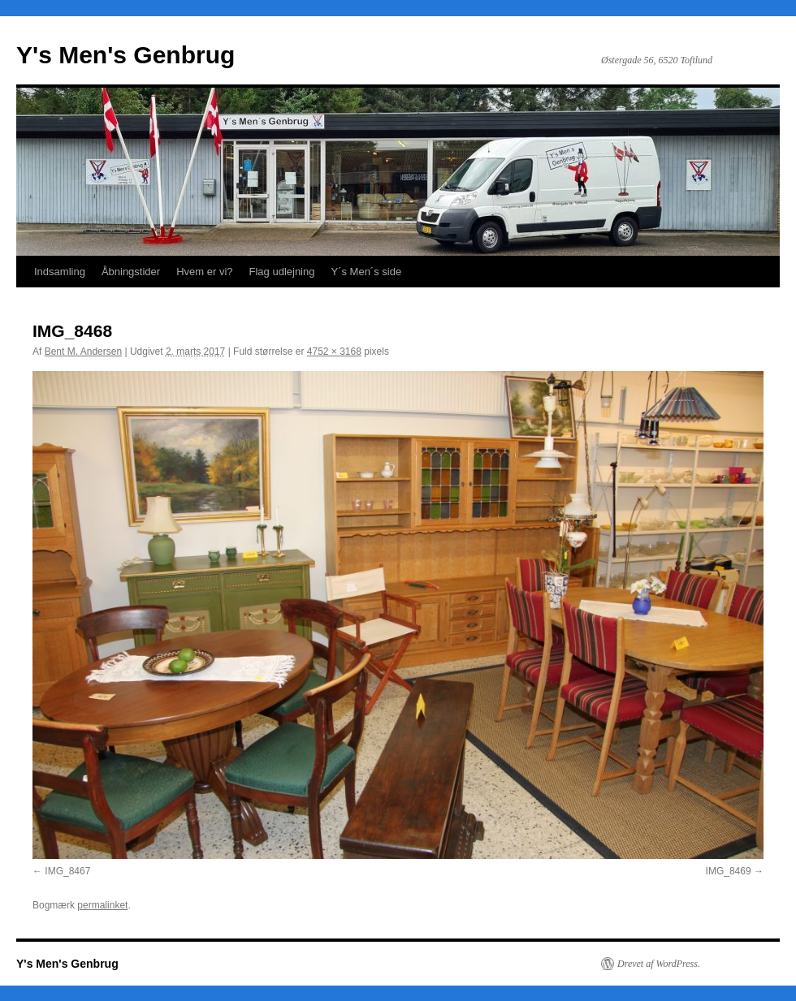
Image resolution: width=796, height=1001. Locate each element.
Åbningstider (131, 271)
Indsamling (59, 271)
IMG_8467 (67, 871)
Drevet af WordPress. (658, 963)
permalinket (102, 905)
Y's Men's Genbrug (125, 54)
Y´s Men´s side (366, 271)
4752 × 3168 (334, 351)
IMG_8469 (728, 871)
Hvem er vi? (204, 271)
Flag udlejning (282, 271)
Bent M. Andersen (83, 351)
